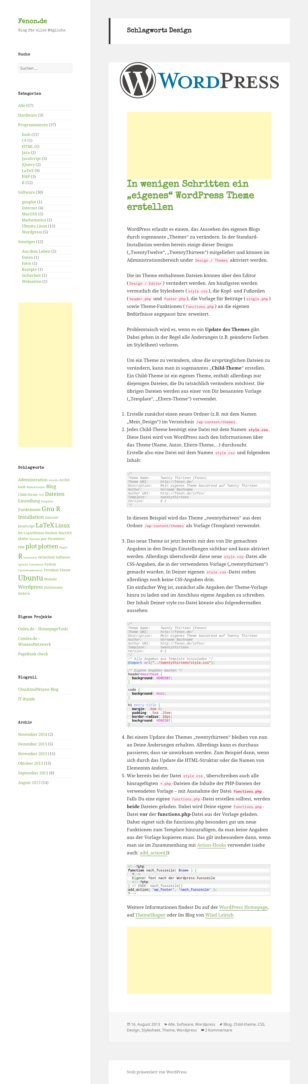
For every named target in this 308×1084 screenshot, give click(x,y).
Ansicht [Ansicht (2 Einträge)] (53, 480)
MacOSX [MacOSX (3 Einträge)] (65, 533)
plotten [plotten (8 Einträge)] (48, 546)
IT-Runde (26, 699)
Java (26, 152)
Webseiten (31, 281)
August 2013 (29, 782)
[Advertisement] (45, 374)
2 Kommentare (218, 1030)
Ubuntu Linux (34, 226)
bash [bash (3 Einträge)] (22, 487)
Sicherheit (31, 275)
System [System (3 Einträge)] (50, 564)
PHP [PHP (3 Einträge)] (21, 547)
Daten (27, 257)
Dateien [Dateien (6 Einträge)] (54, 493)
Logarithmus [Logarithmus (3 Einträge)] (34, 533)
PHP (26, 176)
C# (24, 140)
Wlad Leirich (219, 915)
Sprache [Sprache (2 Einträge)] (23, 564)
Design (133, 1030)
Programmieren (33, 124)
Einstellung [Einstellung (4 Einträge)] (29, 501)
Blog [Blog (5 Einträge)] (51, 486)
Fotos (26, 263)
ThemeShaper (150, 915)
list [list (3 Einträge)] (20, 533)
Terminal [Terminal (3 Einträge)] (51, 570)
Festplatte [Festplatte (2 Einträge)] (47, 501)
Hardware (27, 115)
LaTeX (28, 170)
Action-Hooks (211, 845)
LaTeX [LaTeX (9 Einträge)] (45, 525)
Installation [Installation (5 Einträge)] (31, 517)
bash (26, 134)
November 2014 (32, 734)
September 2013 (33, 773)
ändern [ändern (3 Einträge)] (24, 593)
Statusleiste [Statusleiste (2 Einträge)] (36, 564)
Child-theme (245, 1024)
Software (26, 192)
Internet (29, 208)
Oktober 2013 (30, 763)
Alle (21, 105)
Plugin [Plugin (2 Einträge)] (63, 547)
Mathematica (34, 220)
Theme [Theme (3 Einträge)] (65, 570)
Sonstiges (26, 241)
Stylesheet (150, 1030)
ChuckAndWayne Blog (38, 689)
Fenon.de (32, 22)
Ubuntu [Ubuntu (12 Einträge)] (30, 578)
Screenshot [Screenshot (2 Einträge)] (30, 557)
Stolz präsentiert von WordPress (156, 1072)
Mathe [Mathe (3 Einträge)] (23, 538)
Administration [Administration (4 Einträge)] (33, 479)
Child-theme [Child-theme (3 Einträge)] (28, 494)
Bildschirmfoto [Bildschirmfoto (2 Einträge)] (36, 487)
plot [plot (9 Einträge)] (31, 546)
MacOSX (29, 214)
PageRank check (33, 654)
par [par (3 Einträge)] (44, 538)
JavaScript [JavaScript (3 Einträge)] (26, 526)
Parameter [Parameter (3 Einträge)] (56, 538)
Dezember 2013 (32, 744)
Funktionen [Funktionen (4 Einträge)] (29, 509)
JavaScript (31, 158)
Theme (168, 1030)
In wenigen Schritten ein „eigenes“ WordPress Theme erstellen (190, 196)
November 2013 (32, 753)
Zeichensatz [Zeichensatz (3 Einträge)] (53, 587)
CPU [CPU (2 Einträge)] (41, 495)
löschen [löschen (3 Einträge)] (51, 533)
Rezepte (29, 269)
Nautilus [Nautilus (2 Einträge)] (34, 539)
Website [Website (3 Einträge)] (50, 579)
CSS (261, 1024)
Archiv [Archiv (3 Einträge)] (64, 480)
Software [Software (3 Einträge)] (63, 557)
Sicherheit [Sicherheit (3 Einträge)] (46, 557)
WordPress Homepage (243, 907)
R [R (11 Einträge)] (20, 555)
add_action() (153, 853)
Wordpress (32, 232)
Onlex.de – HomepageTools (43, 629)
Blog (228, 1024)
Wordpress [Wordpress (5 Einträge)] (30, 587)
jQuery (28, 164)
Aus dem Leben (36, 251)
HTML (27, 146)
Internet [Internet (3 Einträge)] (51, 517)
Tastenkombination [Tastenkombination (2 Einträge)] (30, 570)
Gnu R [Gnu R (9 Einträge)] (51, 508)
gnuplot (29, 202)
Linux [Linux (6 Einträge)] (62, 525)
